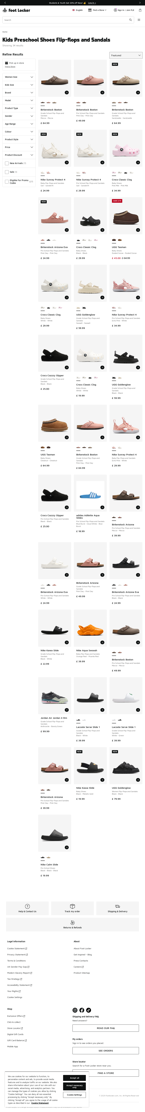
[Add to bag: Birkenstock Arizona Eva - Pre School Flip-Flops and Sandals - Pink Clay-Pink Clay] (67, 230)
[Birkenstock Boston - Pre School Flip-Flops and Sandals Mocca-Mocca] (84, 102)
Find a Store (10, 66)
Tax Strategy (14, 979)
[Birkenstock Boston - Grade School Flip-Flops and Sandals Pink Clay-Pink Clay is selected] (78, 447)
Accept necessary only (74, 1086)
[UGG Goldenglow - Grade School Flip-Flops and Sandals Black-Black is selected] (114, 377)
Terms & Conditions (16, 960)
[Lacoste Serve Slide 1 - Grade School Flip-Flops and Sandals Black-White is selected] (78, 720)
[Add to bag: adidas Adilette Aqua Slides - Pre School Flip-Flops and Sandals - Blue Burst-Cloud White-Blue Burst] (102, 507)
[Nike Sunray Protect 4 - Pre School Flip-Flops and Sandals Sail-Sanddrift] (120, 307)
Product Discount (19, 155)
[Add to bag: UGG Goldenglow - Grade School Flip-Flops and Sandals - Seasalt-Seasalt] (102, 297)
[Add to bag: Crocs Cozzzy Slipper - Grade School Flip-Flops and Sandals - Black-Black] (67, 367)
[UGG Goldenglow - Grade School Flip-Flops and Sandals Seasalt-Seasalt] (120, 377)
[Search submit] (130, 19)
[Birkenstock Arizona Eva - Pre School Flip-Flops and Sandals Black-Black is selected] (114, 585)
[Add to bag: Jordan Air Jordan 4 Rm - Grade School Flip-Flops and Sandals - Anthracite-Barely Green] (67, 710)
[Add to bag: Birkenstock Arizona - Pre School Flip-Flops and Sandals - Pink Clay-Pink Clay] (67, 780)
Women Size (19, 77)
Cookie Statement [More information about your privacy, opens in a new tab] (40, 1103)
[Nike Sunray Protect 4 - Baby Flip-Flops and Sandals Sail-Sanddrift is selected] (43, 172)
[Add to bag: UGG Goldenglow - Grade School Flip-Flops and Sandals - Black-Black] (138, 367)
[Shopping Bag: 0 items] (140, 10)
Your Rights (13, 991)
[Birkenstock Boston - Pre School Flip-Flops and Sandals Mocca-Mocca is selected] (114, 652)
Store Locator (15, 1028)
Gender (19, 116)
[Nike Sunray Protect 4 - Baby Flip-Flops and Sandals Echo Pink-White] (49, 172)
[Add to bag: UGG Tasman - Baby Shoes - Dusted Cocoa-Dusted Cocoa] (138, 230)
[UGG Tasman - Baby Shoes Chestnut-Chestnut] (120, 240)
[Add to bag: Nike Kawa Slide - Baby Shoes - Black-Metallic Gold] (102, 780)
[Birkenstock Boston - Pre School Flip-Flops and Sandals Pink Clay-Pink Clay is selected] (78, 102)
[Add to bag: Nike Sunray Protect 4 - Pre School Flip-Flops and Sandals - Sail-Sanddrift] (102, 162)
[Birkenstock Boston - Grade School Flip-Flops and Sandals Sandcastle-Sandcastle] (54, 102)
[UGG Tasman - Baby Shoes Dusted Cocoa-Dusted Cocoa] (49, 447)
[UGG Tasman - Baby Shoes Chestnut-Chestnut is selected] (43, 447)
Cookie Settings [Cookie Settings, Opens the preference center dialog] (74, 1095)
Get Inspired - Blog (83, 954)
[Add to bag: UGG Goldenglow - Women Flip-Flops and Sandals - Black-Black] (138, 780)
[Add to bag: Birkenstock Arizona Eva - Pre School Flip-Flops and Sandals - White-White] (67, 575)
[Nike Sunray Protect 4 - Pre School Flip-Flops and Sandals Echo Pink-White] (84, 172)
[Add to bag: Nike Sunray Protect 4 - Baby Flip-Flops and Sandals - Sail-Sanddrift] (67, 162)
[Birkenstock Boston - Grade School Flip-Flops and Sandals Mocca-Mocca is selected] (43, 102)
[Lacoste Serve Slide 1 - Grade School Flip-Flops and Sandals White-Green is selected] (114, 720)
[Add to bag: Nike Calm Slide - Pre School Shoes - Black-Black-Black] (67, 847)
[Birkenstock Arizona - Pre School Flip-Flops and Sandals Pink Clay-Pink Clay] (120, 517)
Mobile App (12, 1046)
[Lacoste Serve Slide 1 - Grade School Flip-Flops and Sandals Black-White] (120, 720)
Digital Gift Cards (15, 1034)
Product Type (19, 108)
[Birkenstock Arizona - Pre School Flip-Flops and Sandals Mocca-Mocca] (49, 790)
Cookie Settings (14, 997)
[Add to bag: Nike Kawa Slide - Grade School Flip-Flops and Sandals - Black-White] (67, 642)
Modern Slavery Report (19, 972)
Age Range (19, 124)
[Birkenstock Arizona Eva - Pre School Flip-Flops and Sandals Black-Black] (49, 240)
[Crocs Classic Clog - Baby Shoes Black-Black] (126, 172)
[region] (72, 3)
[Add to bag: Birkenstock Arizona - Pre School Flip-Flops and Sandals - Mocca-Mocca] (138, 507)
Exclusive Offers (16, 1016)
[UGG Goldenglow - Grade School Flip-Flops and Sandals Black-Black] (84, 307)
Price (19, 147)
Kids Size (19, 85)
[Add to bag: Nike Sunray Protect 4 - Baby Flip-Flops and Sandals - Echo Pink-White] (138, 437)
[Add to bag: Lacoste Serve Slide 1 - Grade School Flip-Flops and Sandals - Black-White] (102, 710)
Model (19, 100)
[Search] (68, 19)
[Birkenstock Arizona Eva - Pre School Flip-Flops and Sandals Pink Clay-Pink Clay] (54, 585)
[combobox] (68, 19)
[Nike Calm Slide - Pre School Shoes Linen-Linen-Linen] (49, 857)
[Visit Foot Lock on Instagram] (75, 1010)
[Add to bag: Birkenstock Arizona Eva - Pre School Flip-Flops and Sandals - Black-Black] (138, 575)
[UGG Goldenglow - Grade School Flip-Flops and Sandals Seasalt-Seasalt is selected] (78, 307)
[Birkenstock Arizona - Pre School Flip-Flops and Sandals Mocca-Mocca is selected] (114, 517)
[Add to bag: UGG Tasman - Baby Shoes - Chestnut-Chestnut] (67, 437)
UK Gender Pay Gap (18, 966)
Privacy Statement (17, 954)
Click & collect (13, 1022)
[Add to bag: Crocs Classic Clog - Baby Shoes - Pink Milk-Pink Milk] (138, 162)
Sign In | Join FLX (124, 10)
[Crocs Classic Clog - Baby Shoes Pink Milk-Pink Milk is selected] (114, 172)
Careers (79, 966)
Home (4, 32)
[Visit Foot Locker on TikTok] (88, 1010)
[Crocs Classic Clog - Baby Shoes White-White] (120, 172)
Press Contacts (81, 960)
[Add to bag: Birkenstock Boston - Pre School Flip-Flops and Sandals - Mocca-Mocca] (138, 642)
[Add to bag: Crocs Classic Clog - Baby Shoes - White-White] (67, 297)
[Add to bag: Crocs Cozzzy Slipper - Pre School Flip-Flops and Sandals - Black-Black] (67, 507)
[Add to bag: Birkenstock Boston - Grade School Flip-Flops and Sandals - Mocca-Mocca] (67, 92)
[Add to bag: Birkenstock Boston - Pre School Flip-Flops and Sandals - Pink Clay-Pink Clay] (102, 92)
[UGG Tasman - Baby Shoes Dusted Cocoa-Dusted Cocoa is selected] (114, 240)
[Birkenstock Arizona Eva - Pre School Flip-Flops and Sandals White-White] (54, 240)
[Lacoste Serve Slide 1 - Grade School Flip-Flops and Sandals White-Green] (84, 720)
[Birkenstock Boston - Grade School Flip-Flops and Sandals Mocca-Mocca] (126, 102)
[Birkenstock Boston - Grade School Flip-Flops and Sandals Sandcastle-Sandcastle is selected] (114, 102)
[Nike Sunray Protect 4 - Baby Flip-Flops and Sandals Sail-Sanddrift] (120, 447)
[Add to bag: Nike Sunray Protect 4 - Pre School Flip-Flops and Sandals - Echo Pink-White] (138, 297)
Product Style (19, 139)
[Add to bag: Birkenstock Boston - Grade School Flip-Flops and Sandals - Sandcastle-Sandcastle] (138, 92)
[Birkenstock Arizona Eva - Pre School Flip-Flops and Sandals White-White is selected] (43, 585)
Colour (19, 131)
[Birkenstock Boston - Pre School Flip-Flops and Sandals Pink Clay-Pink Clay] (120, 652)
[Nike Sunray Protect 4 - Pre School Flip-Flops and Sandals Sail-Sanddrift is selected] (78, 172)
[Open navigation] (139, 20)
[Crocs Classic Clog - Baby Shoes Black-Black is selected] (78, 240)
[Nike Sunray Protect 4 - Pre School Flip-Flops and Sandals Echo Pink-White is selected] (114, 307)
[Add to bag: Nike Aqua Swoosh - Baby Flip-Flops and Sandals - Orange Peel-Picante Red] (102, 642)
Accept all (74, 1078)
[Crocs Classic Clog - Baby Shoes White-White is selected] (43, 307)
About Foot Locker (82, 948)
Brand (19, 92)
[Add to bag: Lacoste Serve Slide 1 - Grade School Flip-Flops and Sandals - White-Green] (138, 710)
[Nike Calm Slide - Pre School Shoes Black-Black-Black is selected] (43, 857)
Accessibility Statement (19, 985)
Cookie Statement (17, 948)
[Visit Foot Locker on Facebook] (81, 1010)
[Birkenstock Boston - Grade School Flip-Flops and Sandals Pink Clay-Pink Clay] (49, 102)
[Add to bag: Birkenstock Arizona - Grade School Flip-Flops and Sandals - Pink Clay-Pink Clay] (102, 575)
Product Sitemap (82, 972)
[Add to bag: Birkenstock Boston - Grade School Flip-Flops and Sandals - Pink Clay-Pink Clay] (102, 437)
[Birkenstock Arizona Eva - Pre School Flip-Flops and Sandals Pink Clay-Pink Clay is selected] (43, 240)
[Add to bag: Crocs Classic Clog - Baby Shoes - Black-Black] (102, 230)
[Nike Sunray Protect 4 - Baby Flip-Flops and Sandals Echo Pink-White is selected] (114, 447)
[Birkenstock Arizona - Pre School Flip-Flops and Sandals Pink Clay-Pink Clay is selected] (43, 790)
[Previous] (5, 2)
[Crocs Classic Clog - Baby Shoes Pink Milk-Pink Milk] (96, 240)
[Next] (139, 2)
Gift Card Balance (17, 1040)
